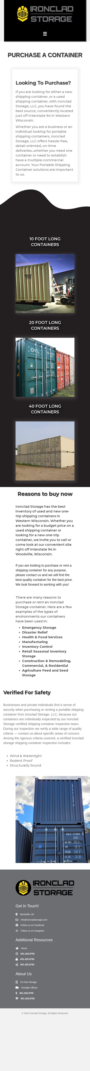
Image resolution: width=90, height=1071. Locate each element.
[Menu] (45, 34)
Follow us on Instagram (32, 930)
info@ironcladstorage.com (34, 919)
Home (24, 948)
